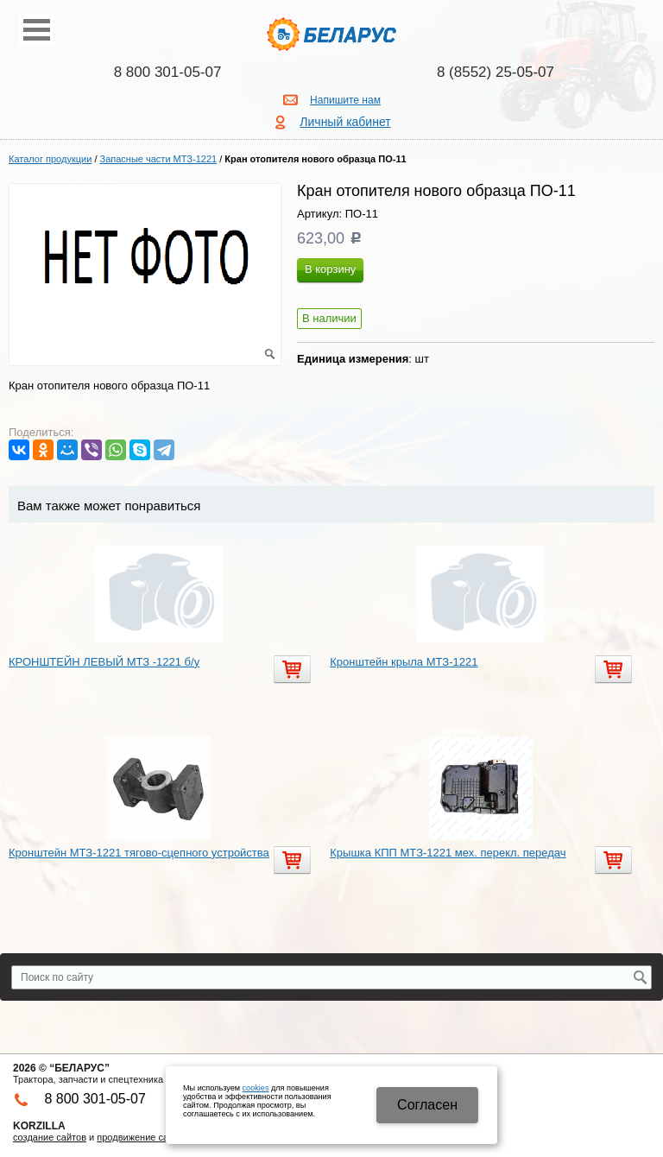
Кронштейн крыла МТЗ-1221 (403, 661)
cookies (256, 1088)
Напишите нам (345, 100)
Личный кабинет (345, 122)
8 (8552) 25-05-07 (495, 72)
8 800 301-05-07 (168, 72)
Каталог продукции (50, 159)
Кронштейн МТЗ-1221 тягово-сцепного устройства (139, 852)
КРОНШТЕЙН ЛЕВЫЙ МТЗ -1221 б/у (104, 661)
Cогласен (427, 1104)
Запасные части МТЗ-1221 (159, 159)
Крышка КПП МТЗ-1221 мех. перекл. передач (447, 852)
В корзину (330, 268)
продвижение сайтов (142, 1137)
